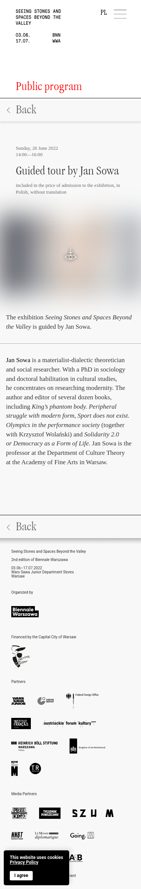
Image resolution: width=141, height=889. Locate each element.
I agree (21, 875)
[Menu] (120, 14)
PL (103, 12)
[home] (30, 21)
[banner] (36, 867)
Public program (49, 86)
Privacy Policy (24, 862)
